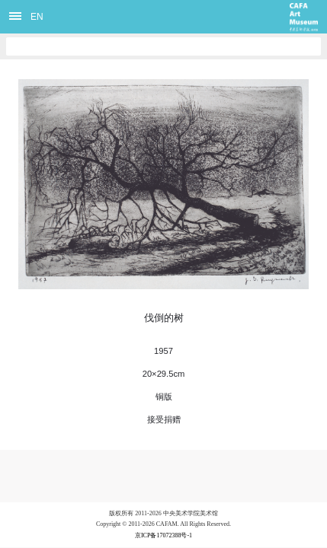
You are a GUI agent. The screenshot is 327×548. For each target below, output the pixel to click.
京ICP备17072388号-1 (163, 535)
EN (36, 16)
